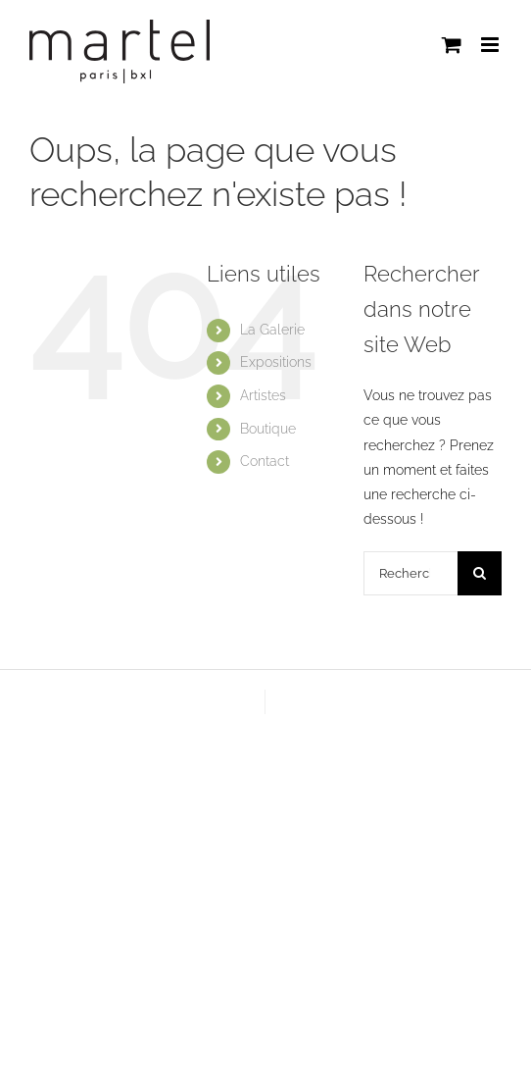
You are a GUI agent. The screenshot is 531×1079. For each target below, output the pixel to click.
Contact (264, 461)
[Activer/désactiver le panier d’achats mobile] (451, 44)
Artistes (263, 395)
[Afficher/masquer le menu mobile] (491, 44)
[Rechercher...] (410, 573)
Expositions (276, 362)
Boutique (268, 429)
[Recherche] (480, 573)
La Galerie (272, 329)
